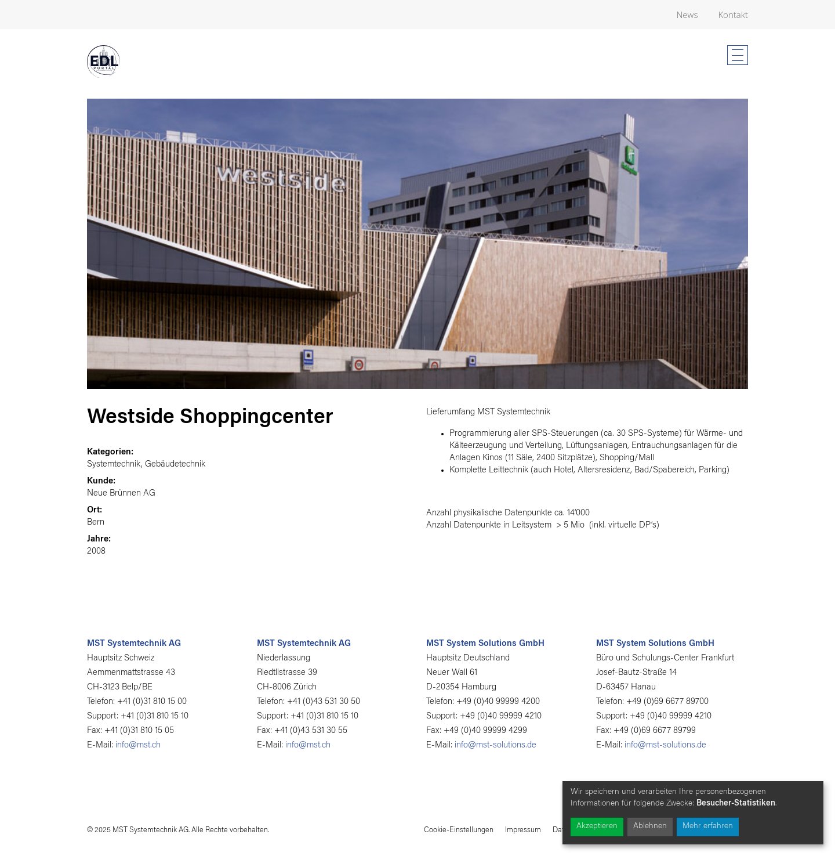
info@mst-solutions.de (495, 745)
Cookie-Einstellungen (458, 830)
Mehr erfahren (707, 826)
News (687, 14)
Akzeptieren (597, 826)
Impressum (523, 830)
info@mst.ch (138, 745)
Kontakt (733, 14)
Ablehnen (650, 826)
